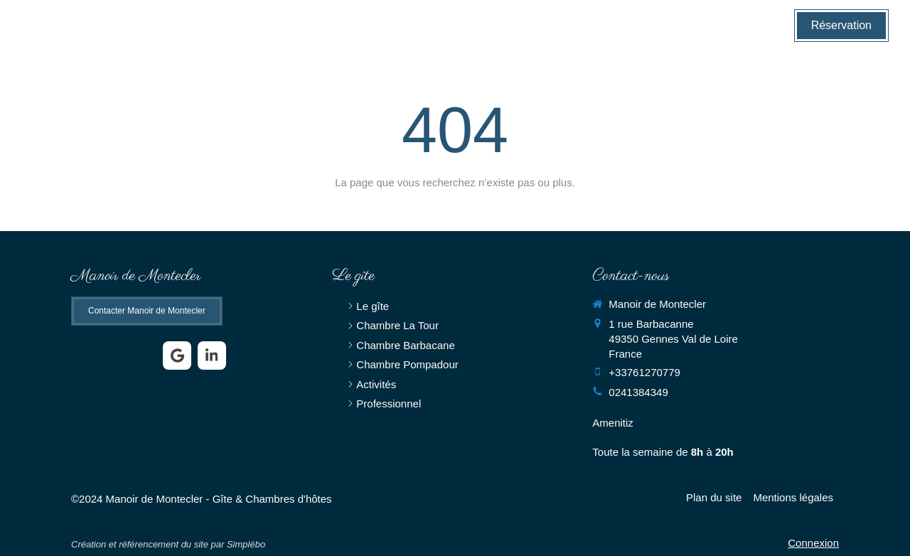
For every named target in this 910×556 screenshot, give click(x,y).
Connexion (813, 543)
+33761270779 (644, 372)
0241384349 (638, 392)
